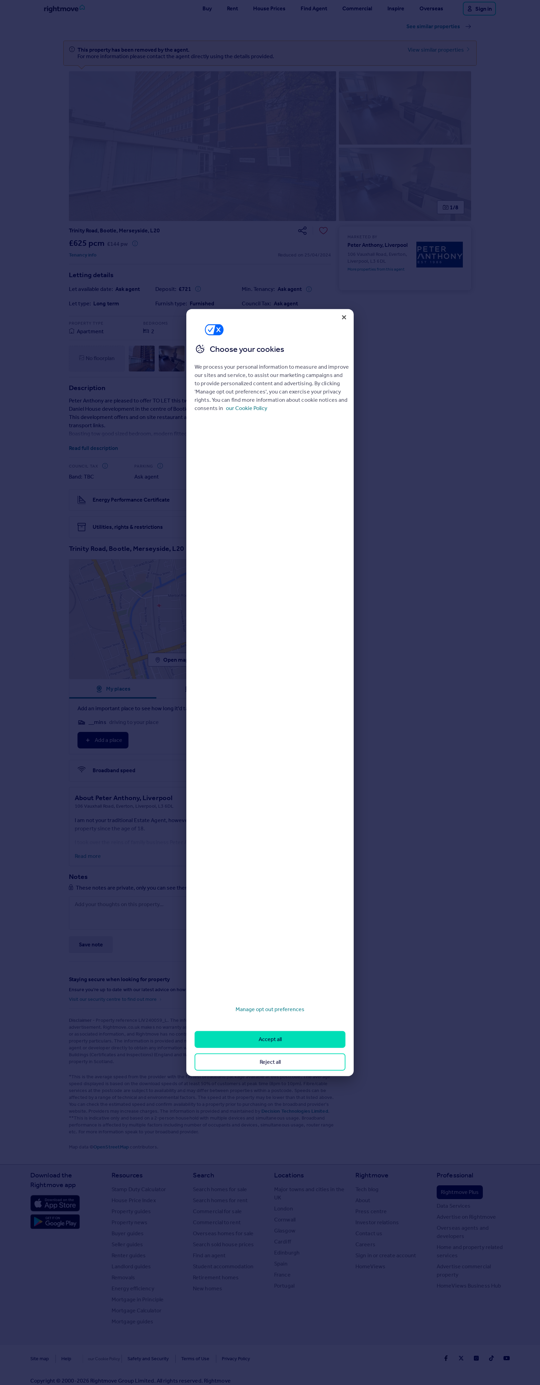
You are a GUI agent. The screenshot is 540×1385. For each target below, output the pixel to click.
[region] (270, 692)
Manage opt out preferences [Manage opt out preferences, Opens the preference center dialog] (270, 1009)
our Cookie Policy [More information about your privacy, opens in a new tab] (246, 408)
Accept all (270, 1039)
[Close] (344, 317)
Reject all (270, 1061)
